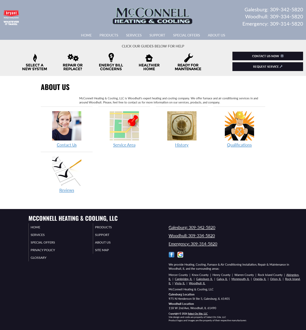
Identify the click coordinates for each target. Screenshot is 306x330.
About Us (216, 35)
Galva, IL (222, 279)
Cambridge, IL (183, 279)
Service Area (124, 129)
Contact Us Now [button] (268, 56)
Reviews (67, 174)
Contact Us (67, 129)
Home (86, 35)
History (182, 129)
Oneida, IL (259, 279)
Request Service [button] (268, 66)
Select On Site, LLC (198, 313)
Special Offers (186, 35)
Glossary (43, 260)
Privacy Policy (48, 252)
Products (109, 35)
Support (157, 35)
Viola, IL (180, 283)
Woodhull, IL (197, 283)
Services (134, 35)
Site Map (107, 252)
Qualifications (239, 129)
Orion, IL (275, 279)
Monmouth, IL (240, 279)
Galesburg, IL (204, 279)
